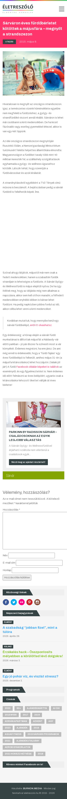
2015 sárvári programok (43, 734)
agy (50, 721)
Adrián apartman (16, 721)
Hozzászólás (11, 509)
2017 (25, 715)
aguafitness (13, 734)
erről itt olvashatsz (41, 325)
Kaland (8, 647)
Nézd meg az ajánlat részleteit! (28, 462)
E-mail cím (9, 562)
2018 (40, 754)
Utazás (9, 42)
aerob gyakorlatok (18, 747)
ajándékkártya (37, 708)
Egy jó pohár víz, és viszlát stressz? (30, 676)
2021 (7, 741)
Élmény (8, 622)
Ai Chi (56, 708)
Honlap (7, 570)
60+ (19, 708)
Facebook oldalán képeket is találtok (37, 367)
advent (37, 721)
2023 (8, 728)
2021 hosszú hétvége (18, 754)
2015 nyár (11, 715)
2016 (36, 728)
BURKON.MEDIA (32, 788)
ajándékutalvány (27, 741)
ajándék (22, 728)
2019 (37, 715)
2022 (8, 708)
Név (5, 555)
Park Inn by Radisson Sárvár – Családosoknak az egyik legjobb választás (33, 435)
